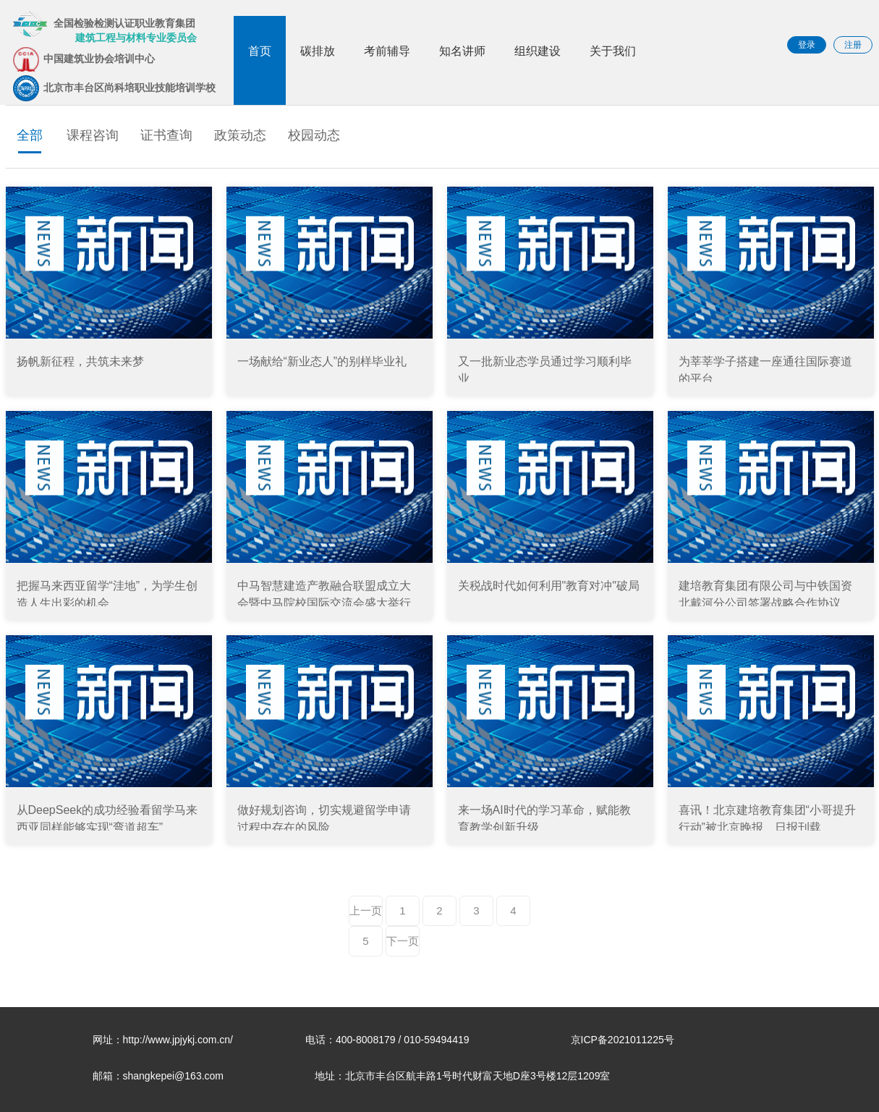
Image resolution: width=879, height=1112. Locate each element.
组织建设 (537, 51)
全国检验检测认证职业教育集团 (105, 27)
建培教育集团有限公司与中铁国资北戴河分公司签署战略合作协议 (765, 593)
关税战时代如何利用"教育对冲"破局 (549, 586)
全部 (30, 135)
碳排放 (317, 51)
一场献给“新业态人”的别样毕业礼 (322, 361)
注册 (853, 45)
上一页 (365, 910)
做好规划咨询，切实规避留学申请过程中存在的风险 (324, 817)
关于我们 (613, 51)
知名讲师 (462, 51)
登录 (806, 45)
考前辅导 (387, 51)
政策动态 (240, 135)
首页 (259, 51)
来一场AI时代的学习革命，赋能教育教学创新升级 (544, 817)
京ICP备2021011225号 (622, 1039)
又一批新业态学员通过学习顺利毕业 (545, 368)
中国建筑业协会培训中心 (84, 59)
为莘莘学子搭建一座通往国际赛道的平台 (765, 368)
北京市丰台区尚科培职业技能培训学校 (114, 88)
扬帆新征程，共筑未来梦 (80, 361)
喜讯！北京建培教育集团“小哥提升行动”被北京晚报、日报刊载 (767, 817)
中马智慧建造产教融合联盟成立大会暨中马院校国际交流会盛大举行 (324, 593)
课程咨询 (93, 135)
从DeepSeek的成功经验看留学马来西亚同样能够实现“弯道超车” (107, 817)
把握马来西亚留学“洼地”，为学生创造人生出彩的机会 (107, 593)
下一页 (402, 941)
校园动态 (314, 135)
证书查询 (166, 135)
